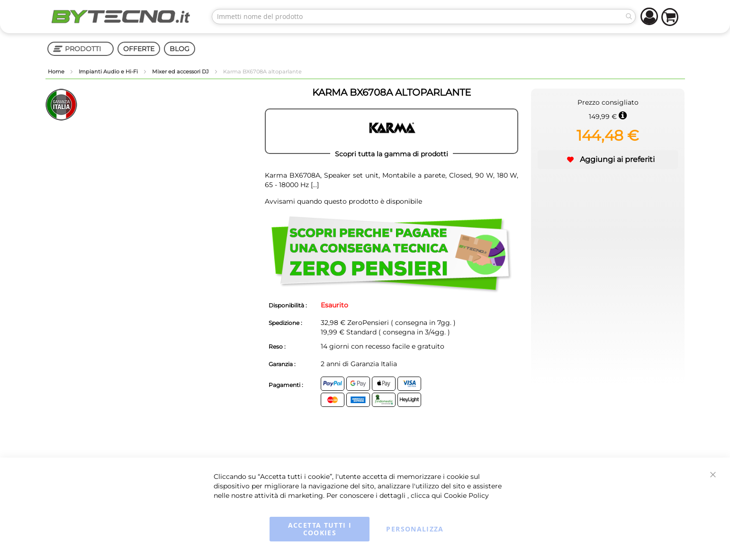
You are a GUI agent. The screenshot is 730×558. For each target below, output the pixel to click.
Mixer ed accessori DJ (181, 71)
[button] (608, 159)
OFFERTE (138, 49)
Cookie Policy (466, 495)
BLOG (179, 49)
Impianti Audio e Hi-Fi (109, 71)
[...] (314, 184)
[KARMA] (392, 131)
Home (57, 71)
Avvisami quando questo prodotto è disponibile (343, 201)
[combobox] (424, 16)
